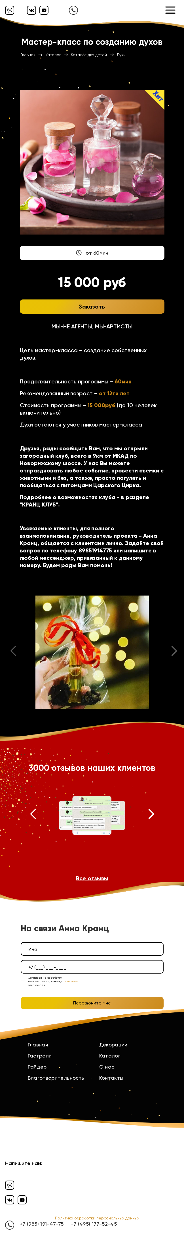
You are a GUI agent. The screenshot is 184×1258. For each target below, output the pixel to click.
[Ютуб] (43, 10)
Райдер (37, 1067)
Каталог (109, 1056)
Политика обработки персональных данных (97, 1218)
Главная (38, 1045)
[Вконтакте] (31, 10)
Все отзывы (92, 878)
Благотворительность (56, 1078)
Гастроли (40, 1056)
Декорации (113, 1045)
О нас (107, 1067)
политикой (71, 981)
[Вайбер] (9, 10)
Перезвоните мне (92, 1003)
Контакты (111, 1078)
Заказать (92, 306)
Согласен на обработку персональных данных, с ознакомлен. (53, 981)
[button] (33, 815)
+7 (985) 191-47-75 (42, 1224)
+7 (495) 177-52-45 (94, 1224)
